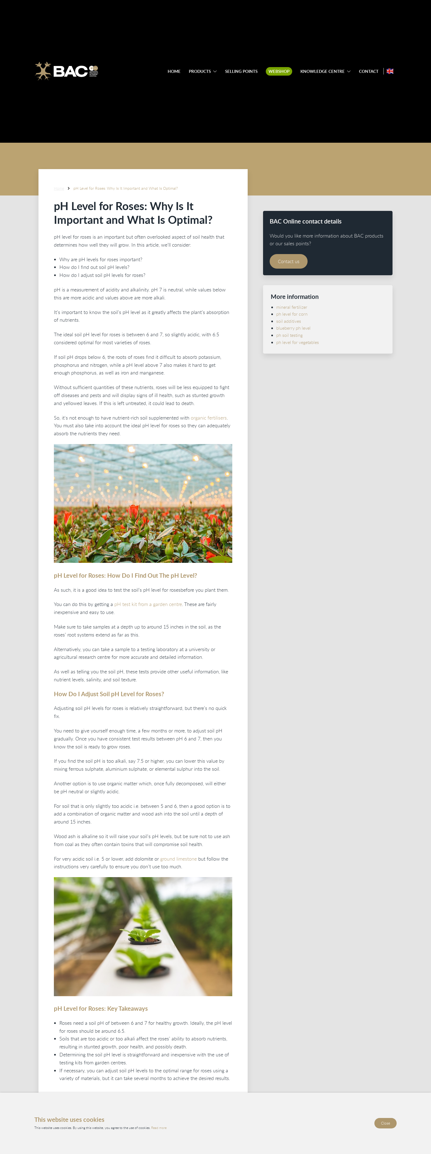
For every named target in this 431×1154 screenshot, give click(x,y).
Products (200, 71)
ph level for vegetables (297, 342)
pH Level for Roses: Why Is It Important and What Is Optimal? (125, 188)
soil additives (288, 321)
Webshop (279, 71)
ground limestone (178, 858)
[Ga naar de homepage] (66, 71)
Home (174, 71)
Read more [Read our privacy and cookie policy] (159, 1128)
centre (175, 604)
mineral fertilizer (291, 307)
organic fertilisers (209, 417)
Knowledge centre (322, 71)
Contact (368, 71)
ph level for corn (292, 314)
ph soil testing (289, 335)
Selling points (241, 71)
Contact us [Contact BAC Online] (290, 261)
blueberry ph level (293, 328)
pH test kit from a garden (141, 604)
